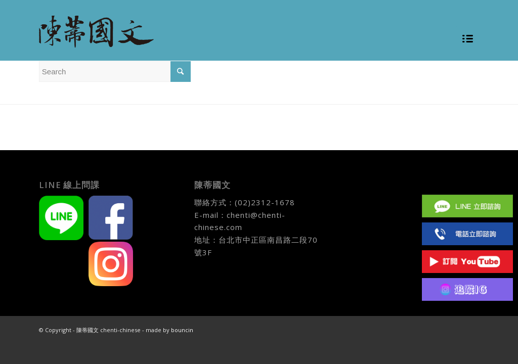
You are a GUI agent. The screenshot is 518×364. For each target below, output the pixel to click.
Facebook (467, 178)
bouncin (182, 330)
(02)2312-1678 (265, 202)
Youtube (467, 262)
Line (467, 206)
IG (467, 289)
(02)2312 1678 (467, 234)
